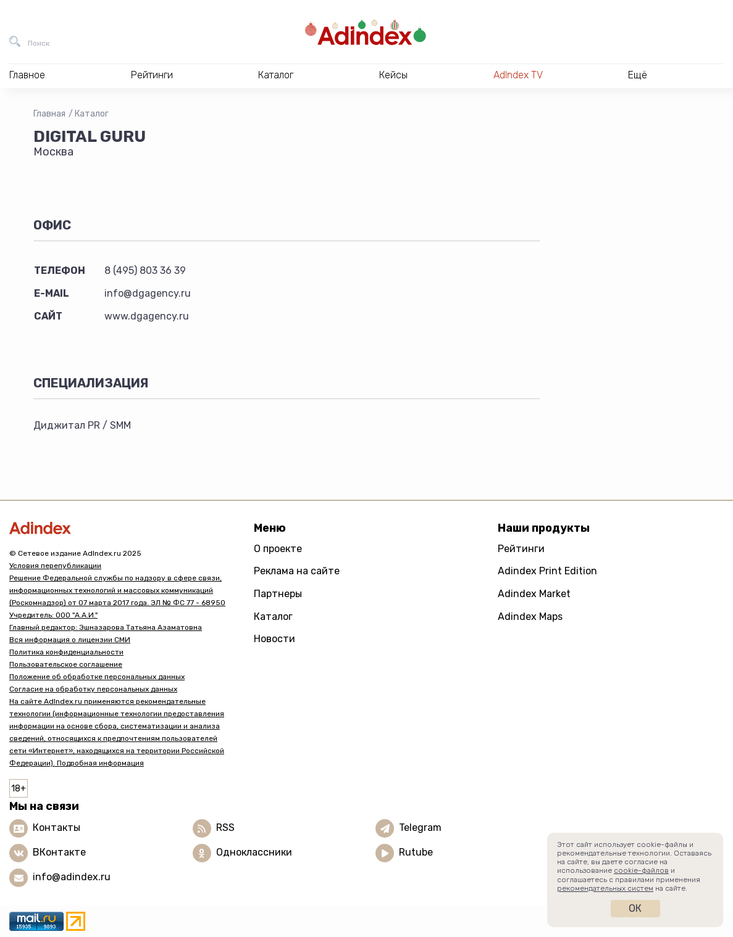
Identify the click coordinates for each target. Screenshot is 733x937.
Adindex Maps (530, 616)
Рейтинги (521, 549)
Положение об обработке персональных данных (97, 676)
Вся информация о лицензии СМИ (69, 639)
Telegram (420, 827)
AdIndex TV (518, 75)
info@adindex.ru (72, 877)
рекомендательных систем (605, 888)
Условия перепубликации (55, 565)
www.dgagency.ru (146, 316)
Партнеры (278, 594)
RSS (225, 827)
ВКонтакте (59, 852)
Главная (49, 114)
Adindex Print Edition (547, 571)
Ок (635, 908)
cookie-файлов (641, 870)
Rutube (416, 852)
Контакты (56, 827)
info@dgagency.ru (147, 293)
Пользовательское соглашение (65, 664)
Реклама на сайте (297, 571)
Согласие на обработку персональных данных (93, 689)
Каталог (92, 114)
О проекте (278, 549)
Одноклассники (254, 852)
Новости (274, 639)
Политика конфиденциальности (66, 652)
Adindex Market (534, 594)
